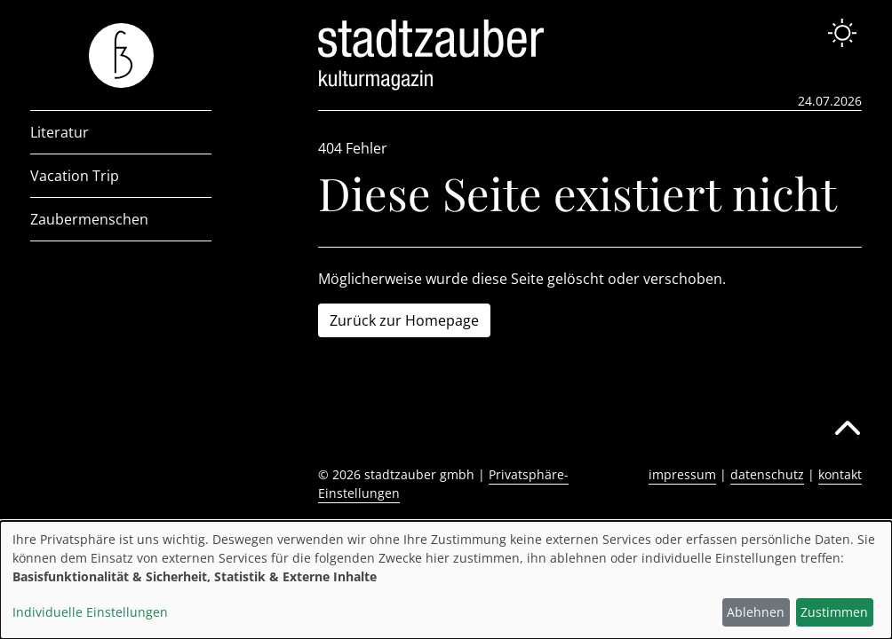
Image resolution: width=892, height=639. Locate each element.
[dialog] (446, 580)
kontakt (840, 474)
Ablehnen (755, 612)
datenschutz (767, 474)
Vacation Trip (74, 175)
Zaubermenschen (89, 219)
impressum (682, 474)
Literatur (59, 132)
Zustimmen (834, 612)
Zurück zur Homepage (404, 320)
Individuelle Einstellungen (90, 612)
